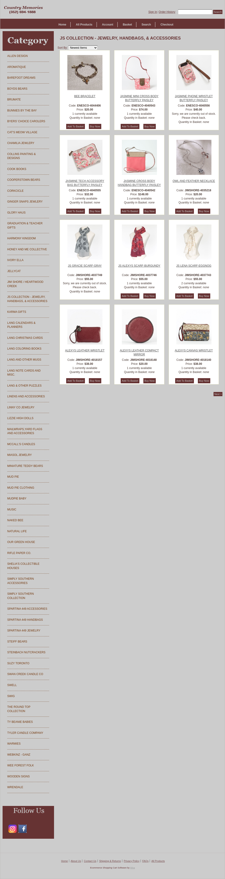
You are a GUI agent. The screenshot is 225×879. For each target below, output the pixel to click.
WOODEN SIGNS (18, 776)
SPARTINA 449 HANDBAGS (25, 619)
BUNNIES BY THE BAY (22, 110)
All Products (84, 24)
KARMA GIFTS (16, 312)
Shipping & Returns (110, 861)
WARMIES (14, 743)
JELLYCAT (14, 271)
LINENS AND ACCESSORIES (26, 396)
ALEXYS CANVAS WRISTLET (194, 350)
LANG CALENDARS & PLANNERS (21, 325)
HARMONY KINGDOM (21, 238)
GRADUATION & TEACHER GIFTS (25, 225)
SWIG (11, 696)
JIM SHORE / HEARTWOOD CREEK (25, 284)
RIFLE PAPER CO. (19, 553)
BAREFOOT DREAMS (21, 77)
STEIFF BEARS (17, 641)
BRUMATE (14, 99)
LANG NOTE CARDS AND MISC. (24, 373)
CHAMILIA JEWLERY (20, 143)
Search (146, 24)
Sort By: (63, 47)
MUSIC (11, 509)
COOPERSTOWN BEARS (23, 179)
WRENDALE (15, 787)
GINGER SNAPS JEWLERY (25, 201)
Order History (167, 12)
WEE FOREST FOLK (20, 765)
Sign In (152, 12)
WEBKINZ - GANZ (18, 754)
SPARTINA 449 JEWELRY (23, 630)
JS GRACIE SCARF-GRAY (85, 265)
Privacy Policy (131, 861)
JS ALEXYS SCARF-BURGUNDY (139, 265)
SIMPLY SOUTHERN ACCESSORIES (20, 581)
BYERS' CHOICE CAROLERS (26, 121)
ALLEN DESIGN (17, 56)
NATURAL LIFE (17, 531)
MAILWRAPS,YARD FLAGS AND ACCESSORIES (24, 431)
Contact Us (90, 861)
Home (62, 24)
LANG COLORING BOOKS (24, 348)
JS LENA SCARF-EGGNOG (193, 265)
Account (107, 24)
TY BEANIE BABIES (20, 722)
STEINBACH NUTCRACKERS (26, 652)
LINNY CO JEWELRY (20, 407)
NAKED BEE (15, 520)
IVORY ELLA (15, 260)
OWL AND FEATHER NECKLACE (194, 181)
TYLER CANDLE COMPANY (25, 733)
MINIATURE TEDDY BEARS (25, 466)
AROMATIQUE (16, 67)
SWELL (12, 685)
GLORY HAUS (16, 212)
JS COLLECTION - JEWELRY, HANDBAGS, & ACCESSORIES (27, 299)
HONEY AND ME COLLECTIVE (27, 249)
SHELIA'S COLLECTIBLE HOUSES (23, 566)
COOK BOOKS (16, 169)
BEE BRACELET (84, 96)
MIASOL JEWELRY (19, 455)
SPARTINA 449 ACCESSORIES (27, 608)
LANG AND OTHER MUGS (24, 359)
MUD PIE (13, 476)
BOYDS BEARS (17, 88)
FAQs (145, 861)
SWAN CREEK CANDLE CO (25, 674)
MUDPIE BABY (16, 498)
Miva (132, 867)
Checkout (166, 24)
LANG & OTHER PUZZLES (24, 385)
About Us (76, 861)
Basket (127, 24)
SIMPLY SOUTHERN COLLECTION (20, 596)
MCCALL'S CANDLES (21, 444)
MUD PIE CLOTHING (20, 487)
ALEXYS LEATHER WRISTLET (85, 350)
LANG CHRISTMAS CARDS (25, 338)
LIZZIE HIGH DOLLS (20, 418)
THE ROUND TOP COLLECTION (18, 709)
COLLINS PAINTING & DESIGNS (21, 156)
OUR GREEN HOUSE (21, 542)
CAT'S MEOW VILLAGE (22, 132)
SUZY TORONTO (18, 663)
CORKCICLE (15, 190)
